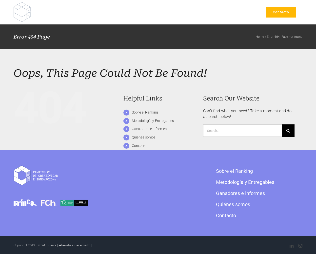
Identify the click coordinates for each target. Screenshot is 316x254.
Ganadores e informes (149, 129)
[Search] (288, 130)
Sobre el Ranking (145, 112)
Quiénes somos (144, 137)
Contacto (139, 146)
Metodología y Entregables (153, 121)
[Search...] (242, 130)
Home (260, 37)
